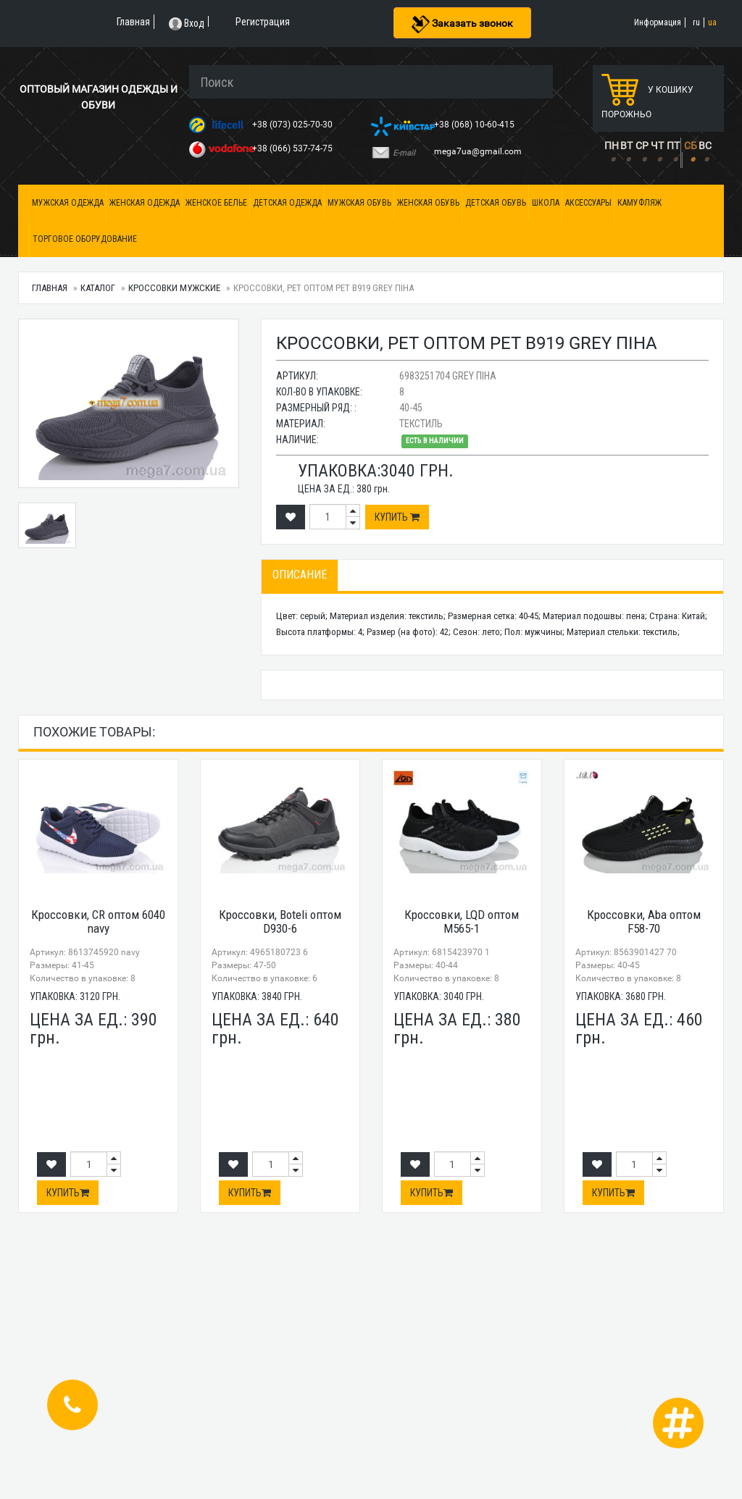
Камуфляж (639, 203)
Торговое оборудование (85, 239)
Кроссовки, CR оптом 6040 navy (98, 921)
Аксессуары (588, 203)
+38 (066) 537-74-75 (293, 148)
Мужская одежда (68, 203)
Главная (49, 287)
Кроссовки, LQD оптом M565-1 (461, 921)
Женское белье (216, 203)
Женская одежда (144, 203)
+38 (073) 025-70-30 (293, 124)
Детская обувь (495, 203)
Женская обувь (428, 203)
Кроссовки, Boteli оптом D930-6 (280, 921)
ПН (611, 145)
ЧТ (657, 145)
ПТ (673, 145)
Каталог (97, 287)
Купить (397, 517)
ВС (705, 145)
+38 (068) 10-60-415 (475, 124)
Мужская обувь (359, 203)
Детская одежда (287, 203)
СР (642, 145)
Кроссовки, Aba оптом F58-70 (644, 921)
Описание (299, 574)
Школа (545, 203)
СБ (690, 145)
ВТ (626, 145)
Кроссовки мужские (174, 287)
